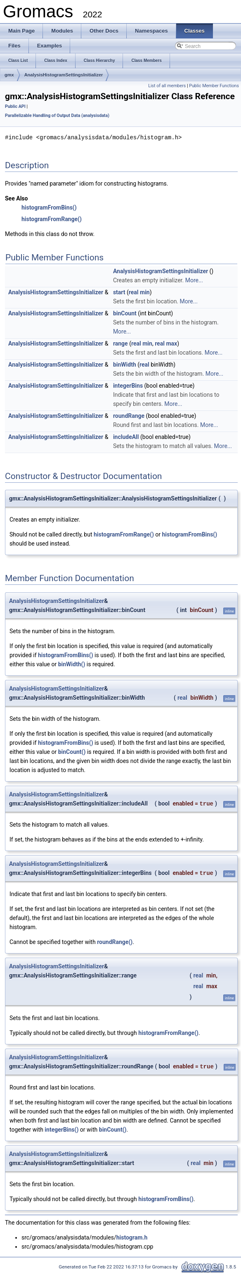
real (134, 291)
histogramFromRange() (51, 218)
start (119, 291)
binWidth (124, 364)
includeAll (126, 436)
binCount (125, 313)
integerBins (128, 385)
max (171, 343)
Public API (15, 106)
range (120, 343)
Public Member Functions (214, 85)
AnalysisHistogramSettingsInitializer (63, 74)
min (145, 291)
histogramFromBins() (49, 207)
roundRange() (114, 941)
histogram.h (132, 1237)
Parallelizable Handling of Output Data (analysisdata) (57, 115)
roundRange (128, 415)
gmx (9, 74)
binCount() (72, 751)
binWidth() (71, 663)
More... (194, 280)
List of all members (167, 85)
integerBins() (61, 1129)
